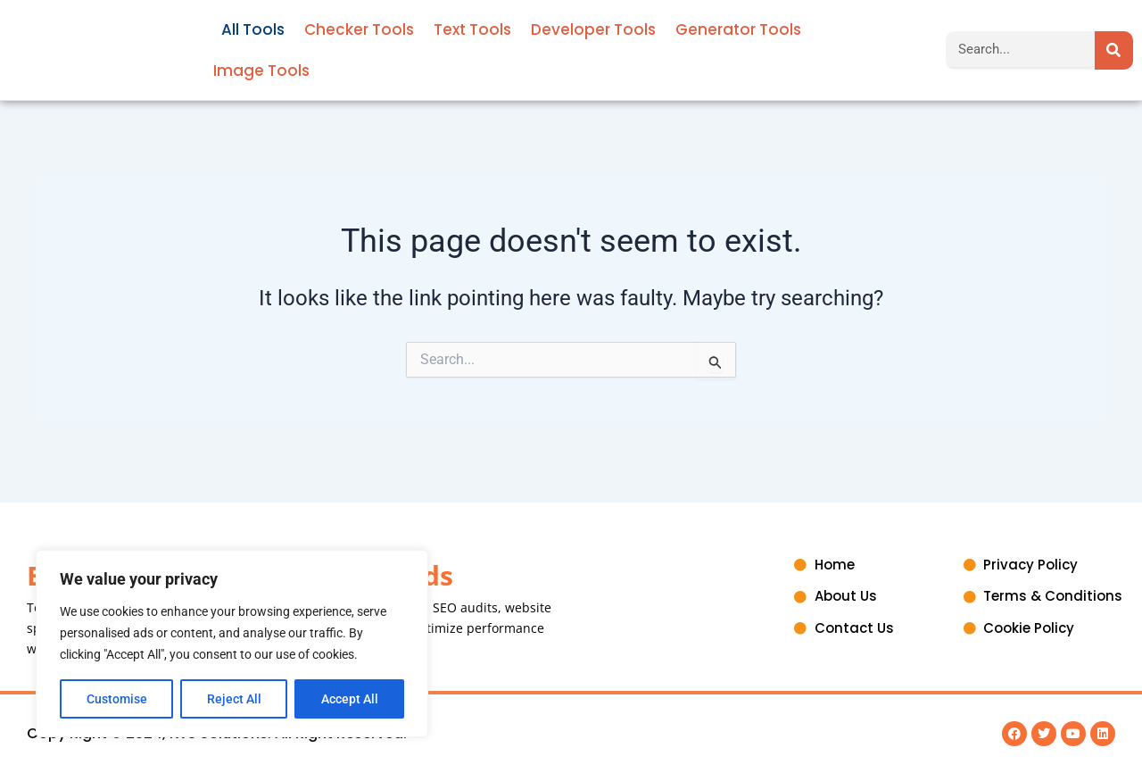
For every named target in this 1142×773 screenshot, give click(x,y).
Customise (117, 699)
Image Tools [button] (261, 70)
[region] (232, 643)
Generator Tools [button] (738, 29)
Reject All (234, 699)
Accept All (349, 699)
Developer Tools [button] (593, 29)
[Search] (1114, 50)
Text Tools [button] (472, 29)
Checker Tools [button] (359, 29)
